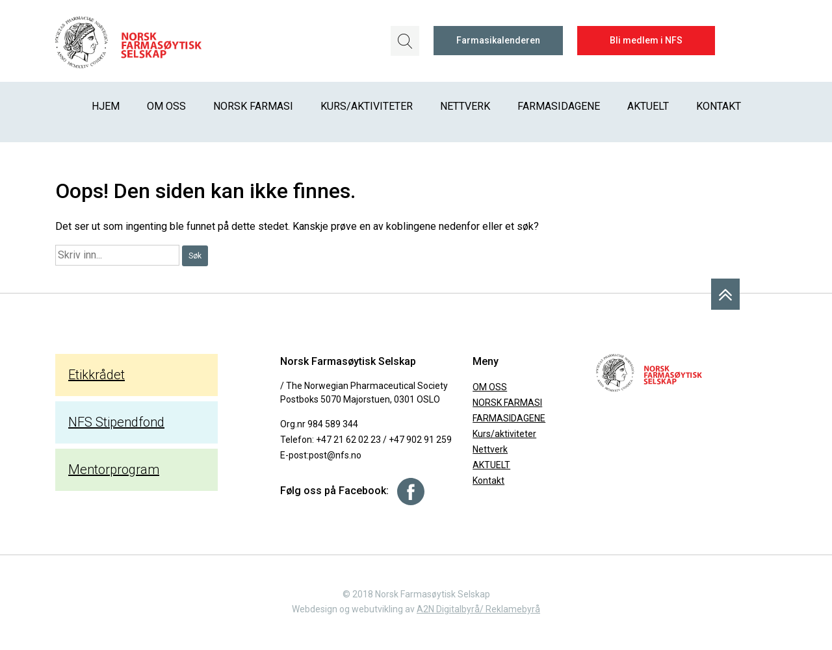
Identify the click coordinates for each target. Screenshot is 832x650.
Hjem (106, 106)
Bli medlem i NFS (646, 40)
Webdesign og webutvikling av (354, 609)
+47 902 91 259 (420, 439)
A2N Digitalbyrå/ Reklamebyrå (478, 609)
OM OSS (166, 106)
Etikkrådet (96, 374)
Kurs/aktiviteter (366, 106)
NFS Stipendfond (116, 422)
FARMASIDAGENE (558, 106)
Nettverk (465, 106)
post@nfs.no (335, 455)
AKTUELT (648, 106)
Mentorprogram (113, 469)
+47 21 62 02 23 (348, 439)
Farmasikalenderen (498, 40)
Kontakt (718, 106)
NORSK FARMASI (253, 106)
